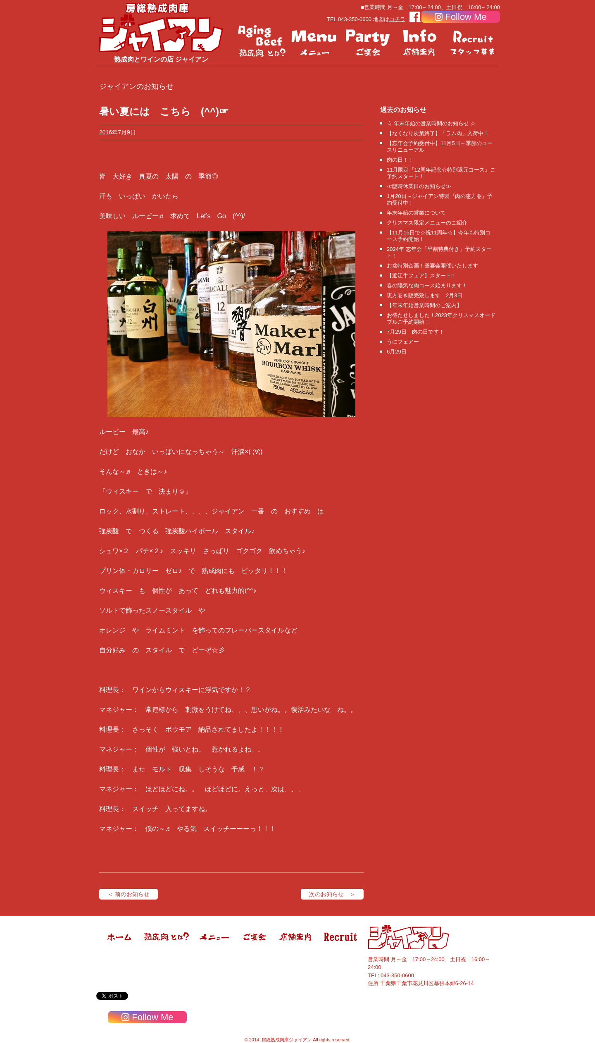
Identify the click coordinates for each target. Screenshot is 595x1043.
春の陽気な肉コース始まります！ (427, 285)
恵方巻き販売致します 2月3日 (424, 295)
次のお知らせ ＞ (332, 894)
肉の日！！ (400, 160)
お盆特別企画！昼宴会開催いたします (432, 266)
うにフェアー (403, 342)
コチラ (397, 19)
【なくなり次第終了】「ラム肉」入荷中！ (438, 133)
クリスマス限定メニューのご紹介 (427, 223)
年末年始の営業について (416, 213)
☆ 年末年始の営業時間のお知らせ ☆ (431, 123)
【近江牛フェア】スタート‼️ (420, 275)
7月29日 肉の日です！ (415, 332)
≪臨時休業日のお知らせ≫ (419, 186)
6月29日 (397, 351)
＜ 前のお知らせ (128, 894)
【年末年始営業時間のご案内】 (424, 305)
